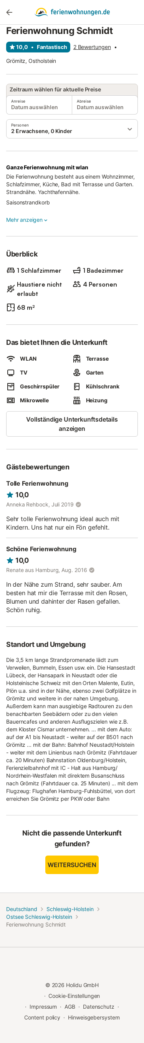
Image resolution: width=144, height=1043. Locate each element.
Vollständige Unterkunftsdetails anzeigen (72, 423)
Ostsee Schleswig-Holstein (39, 916)
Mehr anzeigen (27, 219)
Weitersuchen (72, 865)
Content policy (42, 1017)
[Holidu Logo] (72, 12)
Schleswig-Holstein (70, 909)
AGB (70, 1006)
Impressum (43, 1006)
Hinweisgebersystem (94, 1017)
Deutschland (21, 909)
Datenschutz (98, 1006)
